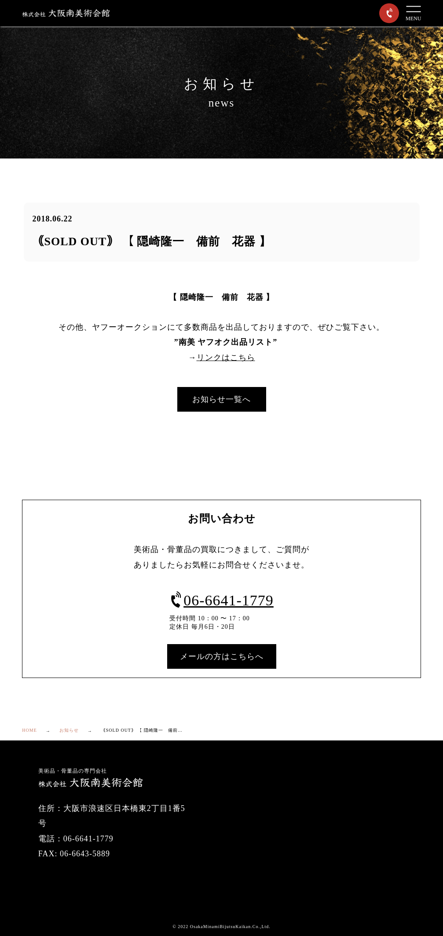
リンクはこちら (226, 357)
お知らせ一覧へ (221, 399)
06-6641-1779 (221, 600)
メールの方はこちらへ (222, 656)
